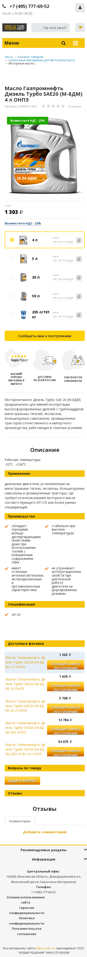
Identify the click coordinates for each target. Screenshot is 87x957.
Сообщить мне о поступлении (44, 336)
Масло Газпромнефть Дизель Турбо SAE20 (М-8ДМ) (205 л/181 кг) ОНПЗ (25, 749)
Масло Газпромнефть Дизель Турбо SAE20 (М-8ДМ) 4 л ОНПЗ (25, 662)
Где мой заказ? (54, 27)
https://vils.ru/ (45, 948)
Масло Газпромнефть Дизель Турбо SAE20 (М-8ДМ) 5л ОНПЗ (25, 684)
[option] (44, 156)
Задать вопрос (22, 780)
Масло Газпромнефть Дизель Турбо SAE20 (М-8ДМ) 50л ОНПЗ (25, 727)
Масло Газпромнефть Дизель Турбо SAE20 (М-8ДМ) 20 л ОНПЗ (25, 706)
